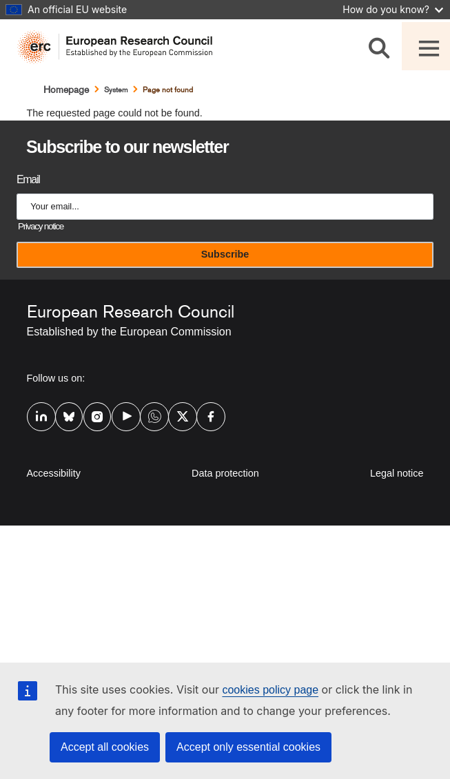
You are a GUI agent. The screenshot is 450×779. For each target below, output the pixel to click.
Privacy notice (40, 226)
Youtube (121, 415)
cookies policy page (270, 690)
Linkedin (36, 415)
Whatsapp (149, 415)
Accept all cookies (105, 747)
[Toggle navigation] (426, 46)
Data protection (225, 473)
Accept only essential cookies (248, 747)
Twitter (177, 415)
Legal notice (397, 473)
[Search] (381, 46)
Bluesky (64, 415)
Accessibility (54, 473)
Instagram (92, 415)
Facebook (205, 415)
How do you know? (392, 9)
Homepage (66, 89)
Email (28, 179)
